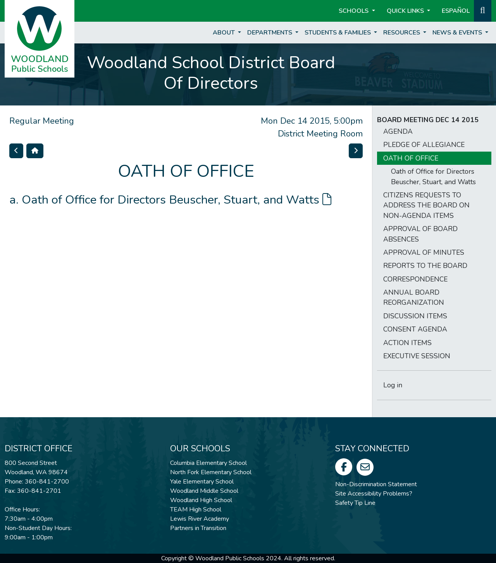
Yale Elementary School (202, 481)
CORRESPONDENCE (415, 279)
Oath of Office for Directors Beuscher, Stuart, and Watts (176, 200)
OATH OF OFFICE (410, 158)
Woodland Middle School (204, 491)
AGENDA (398, 131)
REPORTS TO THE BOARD (425, 265)
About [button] (224, 32)
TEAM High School (195, 509)
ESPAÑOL (456, 11)
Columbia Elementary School (208, 463)
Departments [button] (270, 32)
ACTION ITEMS (407, 342)
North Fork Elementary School (210, 472)
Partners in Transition (198, 528)
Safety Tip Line (355, 503)
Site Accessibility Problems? (373, 493)
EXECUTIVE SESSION (416, 356)
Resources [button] (402, 32)
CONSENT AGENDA (415, 329)
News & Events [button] (458, 32)
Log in (392, 385)
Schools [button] (354, 11)
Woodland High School (201, 500)
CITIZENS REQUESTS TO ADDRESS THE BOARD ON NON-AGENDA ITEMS (426, 205)
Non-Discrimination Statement (376, 484)
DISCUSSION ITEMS (415, 316)
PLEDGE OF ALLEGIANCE (424, 144)
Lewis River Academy (199, 519)
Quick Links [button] (406, 11)
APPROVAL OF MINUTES (423, 252)
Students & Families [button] (338, 32)
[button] (482, 10)
